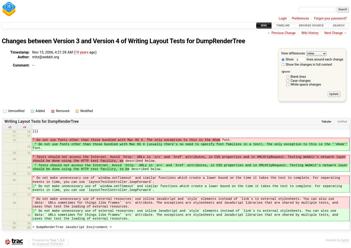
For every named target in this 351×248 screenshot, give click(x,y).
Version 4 (106, 41)
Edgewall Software (50, 244)
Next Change (333, 33)
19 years (81, 52)
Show (288, 59)
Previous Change (284, 33)
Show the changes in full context (307, 65)
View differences (293, 54)
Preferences (300, 18)
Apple (345, 240)
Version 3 (66, 41)
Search (339, 25)
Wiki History (310, 33)
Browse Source (311, 25)
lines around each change (319, 59)
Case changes (301, 81)
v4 (24, 127)
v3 (9, 127)
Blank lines (298, 77)
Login (283, 18)
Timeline (283, 25)
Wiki (264, 25)
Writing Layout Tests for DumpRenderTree (186, 41)
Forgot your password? (330, 18)
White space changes (306, 84)
